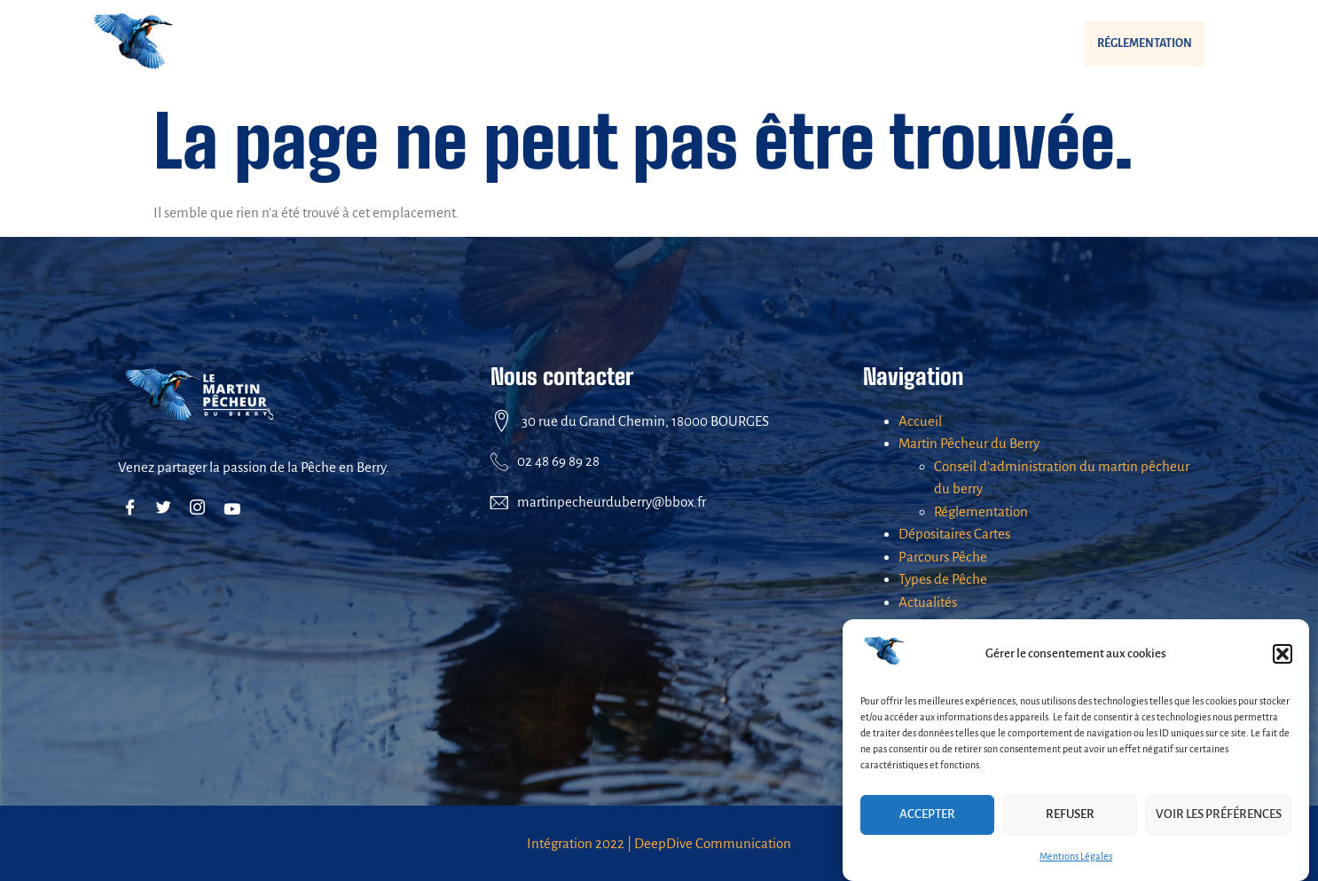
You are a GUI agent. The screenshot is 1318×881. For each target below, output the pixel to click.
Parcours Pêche (717, 43)
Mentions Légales (1075, 856)
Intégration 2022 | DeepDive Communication (659, 843)
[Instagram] (201, 508)
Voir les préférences (1219, 814)
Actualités (967, 44)
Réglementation (1120, 43)
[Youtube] (235, 508)
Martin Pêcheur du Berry (392, 44)
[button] (1282, 654)
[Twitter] (167, 508)
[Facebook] (133, 508)
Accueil (920, 421)
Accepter (927, 814)
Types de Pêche (845, 43)
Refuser (1070, 814)
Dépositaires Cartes (573, 43)
